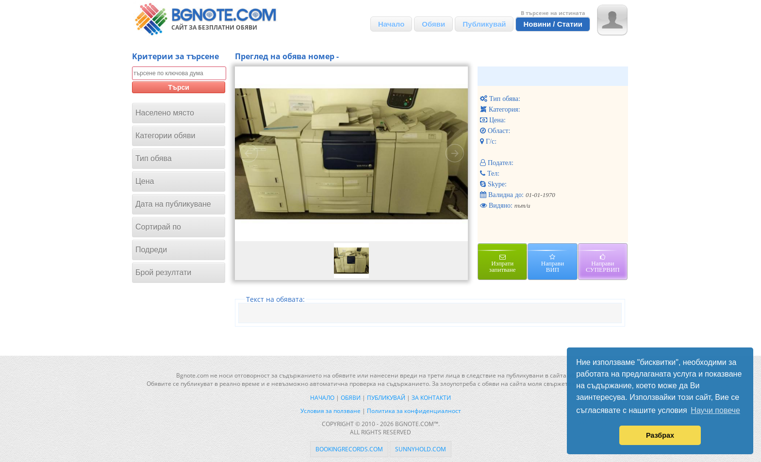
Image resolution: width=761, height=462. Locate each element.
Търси (178, 87)
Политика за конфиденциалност (414, 411)
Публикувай (484, 24)
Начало (391, 24)
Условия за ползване (330, 411)
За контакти (431, 398)
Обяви (433, 24)
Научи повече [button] (715, 410)
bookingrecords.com (349, 449)
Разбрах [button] (660, 435)
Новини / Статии (552, 24)
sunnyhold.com (420, 449)
